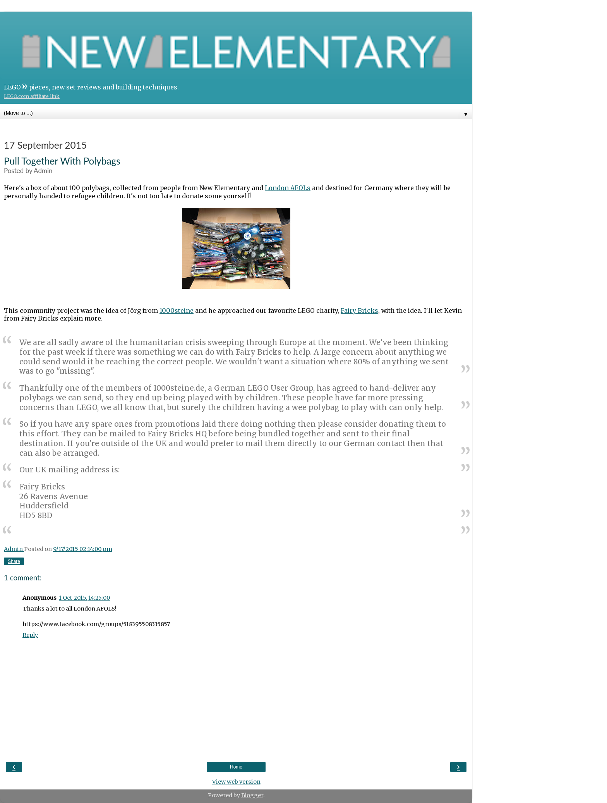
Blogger (252, 795)
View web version (236, 781)
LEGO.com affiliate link (32, 96)
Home (236, 767)
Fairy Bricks (359, 310)
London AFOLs (287, 188)
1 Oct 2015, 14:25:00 (84, 597)
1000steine (176, 310)
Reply (30, 634)
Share (14, 561)
